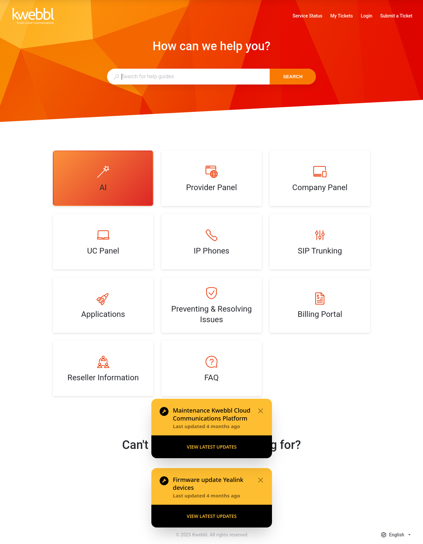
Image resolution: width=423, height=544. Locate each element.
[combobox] (188, 77)
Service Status (307, 16)
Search (292, 76)
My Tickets (341, 16)
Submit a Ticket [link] (396, 15)
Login (366, 16)
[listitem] (103, 178)
